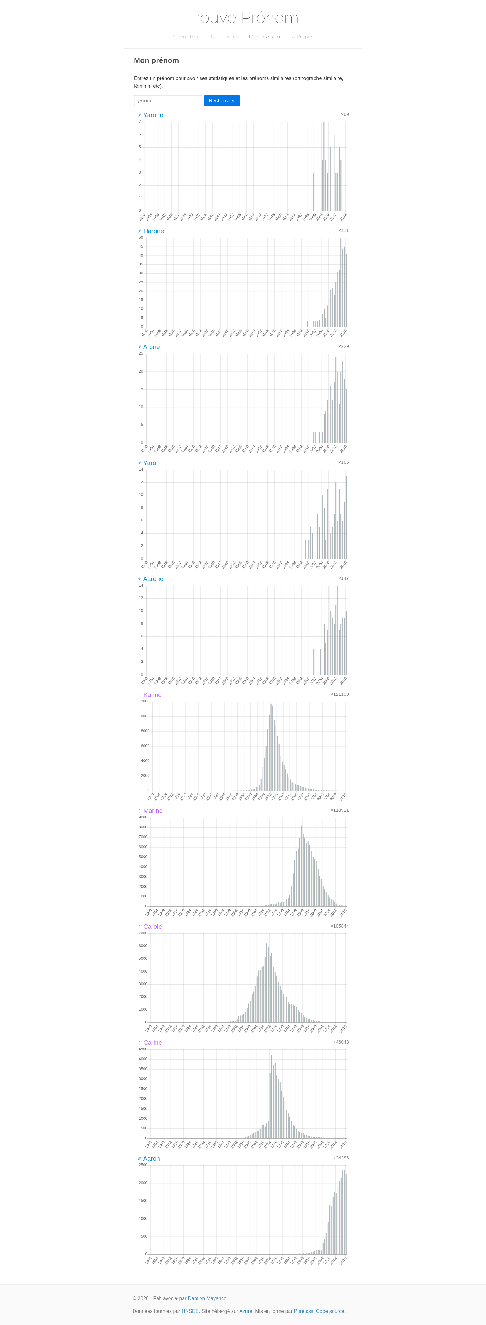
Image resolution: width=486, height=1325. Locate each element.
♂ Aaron (148, 1158)
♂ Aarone (150, 578)
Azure (245, 1311)
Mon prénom (264, 37)
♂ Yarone (150, 115)
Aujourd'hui (186, 37)
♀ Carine (149, 1042)
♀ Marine (150, 810)
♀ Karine (149, 694)
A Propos (303, 37)
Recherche (224, 37)
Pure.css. (304, 1311)
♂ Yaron (148, 462)
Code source (330, 1311)
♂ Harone (150, 231)
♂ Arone (148, 346)
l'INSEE (190, 1311)
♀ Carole (149, 926)
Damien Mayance (207, 1298)
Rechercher (222, 100)
